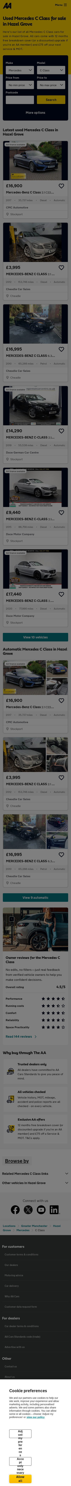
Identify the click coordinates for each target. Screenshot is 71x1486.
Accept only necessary (20, 1461)
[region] (35, 1432)
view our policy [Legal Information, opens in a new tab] (36, 1417)
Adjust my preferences (20, 1434)
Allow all (20, 1479)
